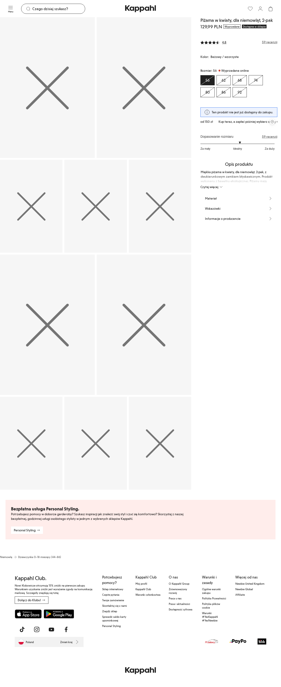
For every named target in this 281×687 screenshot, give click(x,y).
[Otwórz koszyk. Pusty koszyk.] (270, 9)
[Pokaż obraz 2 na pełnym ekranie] (144, 87)
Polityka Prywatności (214, 598)
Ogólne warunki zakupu (211, 590)
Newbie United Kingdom (249, 583)
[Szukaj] (58, 9)
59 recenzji (269, 136)
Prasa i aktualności (179, 603)
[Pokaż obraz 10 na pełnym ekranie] (160, 443)
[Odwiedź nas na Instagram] (36, 629)
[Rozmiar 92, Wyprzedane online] (240, 92)
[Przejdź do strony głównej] (140, 8)
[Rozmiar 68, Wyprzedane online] (240, 80)
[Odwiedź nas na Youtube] (51, 629)
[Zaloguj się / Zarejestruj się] (260, 9)
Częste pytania (110, 594)
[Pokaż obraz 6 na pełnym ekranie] (47, 325)
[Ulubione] (250, 9)
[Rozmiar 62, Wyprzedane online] (223, 80)
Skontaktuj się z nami (114, 605)
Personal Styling (111, 625)
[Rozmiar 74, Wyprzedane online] (256, 80)
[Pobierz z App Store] (28, 613)
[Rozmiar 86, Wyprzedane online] (223, 92)
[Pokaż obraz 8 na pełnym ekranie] (31, 443)
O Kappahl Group (179, 583)
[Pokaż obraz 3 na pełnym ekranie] (31, 206)
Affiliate (240, 594)
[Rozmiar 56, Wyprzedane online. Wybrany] (207, 80)
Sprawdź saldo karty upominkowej (114, 618)
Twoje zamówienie (113, 600)
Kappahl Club (143, 589)
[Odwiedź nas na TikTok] (22, 629)
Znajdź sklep (109, 611)
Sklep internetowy (112, 589)
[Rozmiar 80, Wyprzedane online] (207, 92)
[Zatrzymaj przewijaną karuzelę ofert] (272, 121)
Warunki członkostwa (147, 594)
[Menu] (11, 9)
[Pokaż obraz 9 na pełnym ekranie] (95, 443)
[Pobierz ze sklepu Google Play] (59, 613)
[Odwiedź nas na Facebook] (66, 629)
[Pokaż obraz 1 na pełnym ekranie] (47, 87)
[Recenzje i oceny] (238, 42)
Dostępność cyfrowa (180, 609)
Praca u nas (175, 598)
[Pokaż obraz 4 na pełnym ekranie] (95, 206)
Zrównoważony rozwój (178, 590)
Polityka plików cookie (211, 605)
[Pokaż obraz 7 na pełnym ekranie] (144, 325)
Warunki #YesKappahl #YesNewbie (210, 616)
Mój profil (141, 583)
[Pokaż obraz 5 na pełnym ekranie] (160, 206)
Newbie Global (244, 589)
